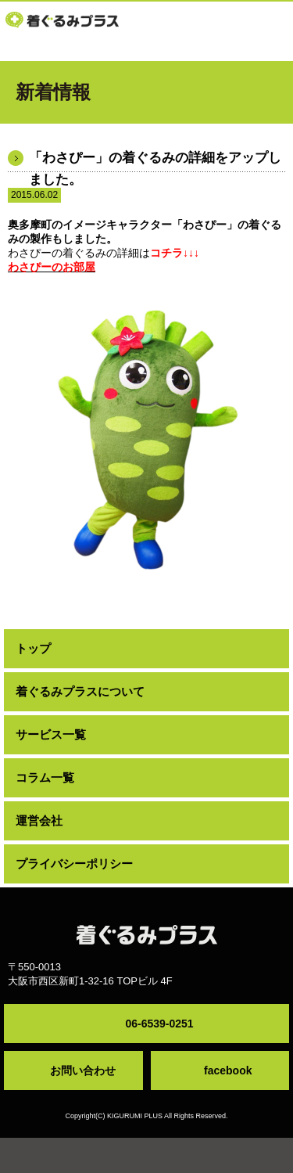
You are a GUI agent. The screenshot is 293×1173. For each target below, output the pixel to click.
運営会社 (39, 820)
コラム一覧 (45, 777)
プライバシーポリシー (74, 863)
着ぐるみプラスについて (80, 691)
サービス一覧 (51, 734)
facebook (228, 1070)
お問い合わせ (83, 1070)
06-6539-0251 (159, 1023)
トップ (33, 648)
